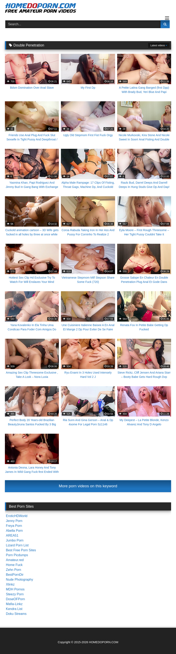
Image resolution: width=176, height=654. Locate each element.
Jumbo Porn (14, 540)
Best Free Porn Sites (21, 550)
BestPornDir (14, 574)
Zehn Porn (13, 569)
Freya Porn (14, 525)
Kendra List (14, 609)
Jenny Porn (14, 521)
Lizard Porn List (17, 545)
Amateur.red (15, 560)
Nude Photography (19, 579)
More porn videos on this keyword (88, 486)
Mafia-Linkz (14, 604)
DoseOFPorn (15, 599)
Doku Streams (16, 613)
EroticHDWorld (17, 516)
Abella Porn (14, 530)
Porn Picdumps (17, 555)
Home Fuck (14, 565)
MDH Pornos (15, 589)
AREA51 (12, 535)
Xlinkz (10, 584)
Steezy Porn (15, 594)
